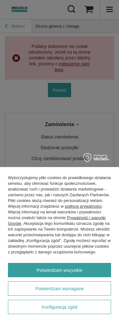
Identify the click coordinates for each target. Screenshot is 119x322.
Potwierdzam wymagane (59, 288)
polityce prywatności (83, 206)
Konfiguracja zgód (59, 307)
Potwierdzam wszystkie (59, 270)
